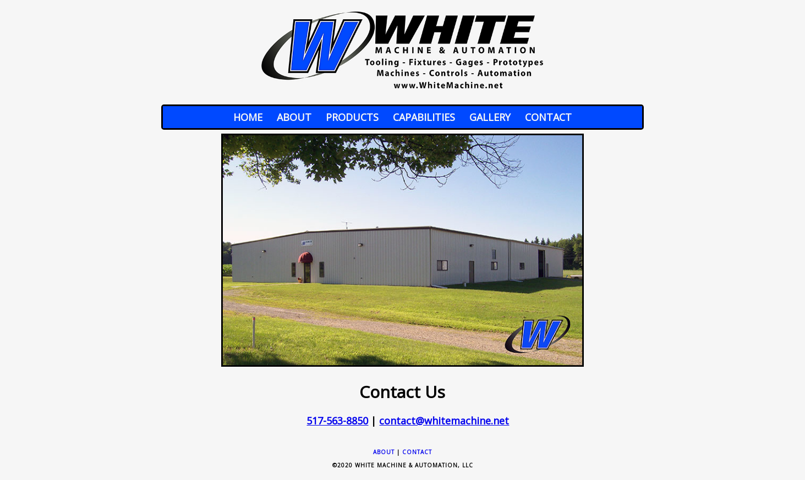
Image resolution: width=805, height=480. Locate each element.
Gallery (490, 117)
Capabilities (424, 117)
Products (352, 117)
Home (247, 117)
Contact (548, 117)
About (294, 117)
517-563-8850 (337, 420)
